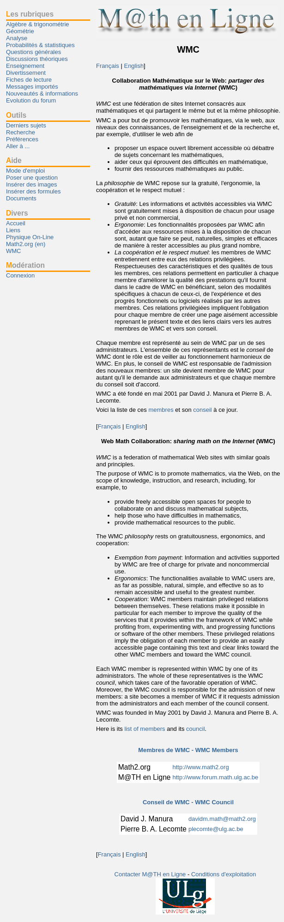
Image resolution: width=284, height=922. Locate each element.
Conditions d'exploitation (223, 874)
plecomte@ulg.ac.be (215, 829)
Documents (21, 198)
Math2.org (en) (25, 244)
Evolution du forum (31, 100)
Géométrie (20, 31)
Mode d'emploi (25, 170)
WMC (13, 250)
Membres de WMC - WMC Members (188, 750)
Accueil (15, 223)
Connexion (20, 275)
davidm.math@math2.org (222, 818)
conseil (202, 409)
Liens (13, 230)
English (134, 65)
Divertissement (26, 72)
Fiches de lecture (29, 79)
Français (107, 65)
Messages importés (32, 86)
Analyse (16, 38)
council (195, 728)
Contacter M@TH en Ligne (151, 874)
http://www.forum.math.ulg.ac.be (216, 777)
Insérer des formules (33, 191)
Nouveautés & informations (42, 93)
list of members (144, 728)
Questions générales (33, 51)
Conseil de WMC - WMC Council (188, 802)
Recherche (20, 132)
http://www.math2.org (201, 767)
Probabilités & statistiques (40, 45)
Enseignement (25, 65)
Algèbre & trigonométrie (37, 24)
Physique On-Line (30, 237)
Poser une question (32, 177)
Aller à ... (18, 146)
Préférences (22, 139)
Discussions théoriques (37, 58)
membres (160, 409)
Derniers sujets (26, 125)
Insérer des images (31, 184)
